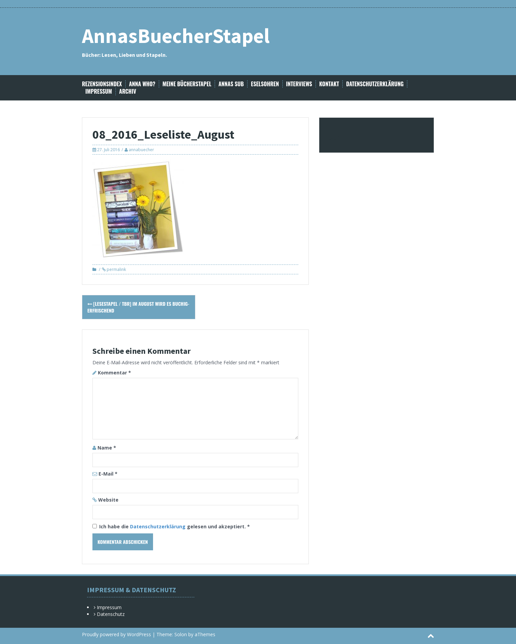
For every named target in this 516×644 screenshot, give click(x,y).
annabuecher (141, 150)
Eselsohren (265, 84)
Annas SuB (231, 84)
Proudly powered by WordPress (116, 634)
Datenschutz (111, 614)
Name (107, 447)
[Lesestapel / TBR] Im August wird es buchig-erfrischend (138, 307)
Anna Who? (142, 84)
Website (108, 500)
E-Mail (108, 473)
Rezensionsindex (102, 84)
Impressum (98, 91)
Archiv (127, 91)
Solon (180, 634)
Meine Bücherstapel (187, 84)
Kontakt (329, 84)
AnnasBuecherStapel (176, 35)
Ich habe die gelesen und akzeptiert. (171, 526)
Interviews (299, 84)
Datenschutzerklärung (375, 84)
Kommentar (114, 372)
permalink (116, 269)
